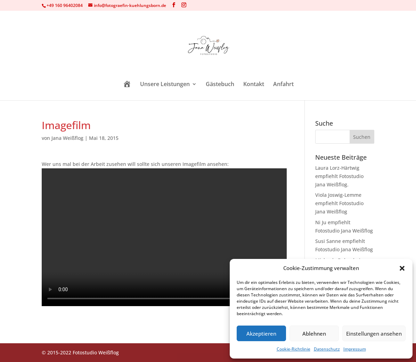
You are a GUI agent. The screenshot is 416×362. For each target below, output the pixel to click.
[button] (402, 268)
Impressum (354, 349)
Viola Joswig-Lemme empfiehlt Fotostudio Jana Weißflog (339, 203)
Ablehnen (314, 333)
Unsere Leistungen (165, 85)
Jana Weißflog (67, 138)
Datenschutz (327, 349)
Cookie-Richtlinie (293, 349)
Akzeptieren (261, 333)
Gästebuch (220, 85)
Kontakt (253, 85)
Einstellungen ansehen (374, 333)
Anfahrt (283, 85)
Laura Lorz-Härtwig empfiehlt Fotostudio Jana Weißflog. (339, 176)
